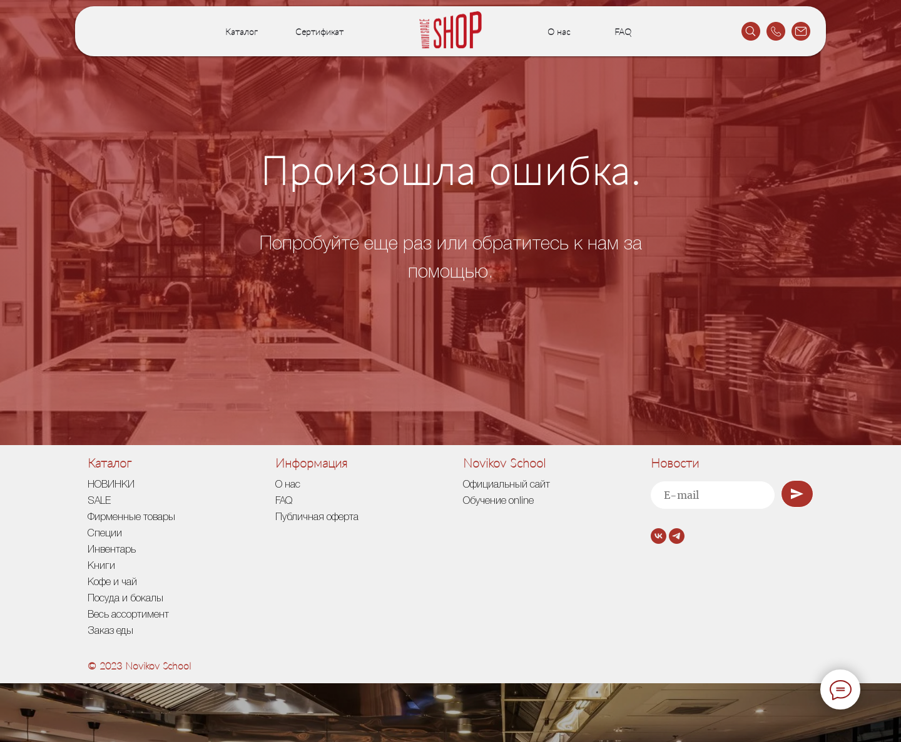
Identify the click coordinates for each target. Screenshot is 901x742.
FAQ (622, 31)
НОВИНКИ (111, 485)
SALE (99, 501)
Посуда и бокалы (125, 598)
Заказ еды (110, 631)
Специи (105, 533)
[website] (750, 31)
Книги (101, 566)
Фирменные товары (131, 517)
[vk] (658, 536)
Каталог (241, 31)
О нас (559, 31)
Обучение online (498, 501)
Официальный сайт (506, 485)
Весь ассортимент (128, 615)
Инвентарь (112, 550)
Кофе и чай (112, 582)
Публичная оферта (317, 517)
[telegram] (677, 536)
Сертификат (319, 31)
